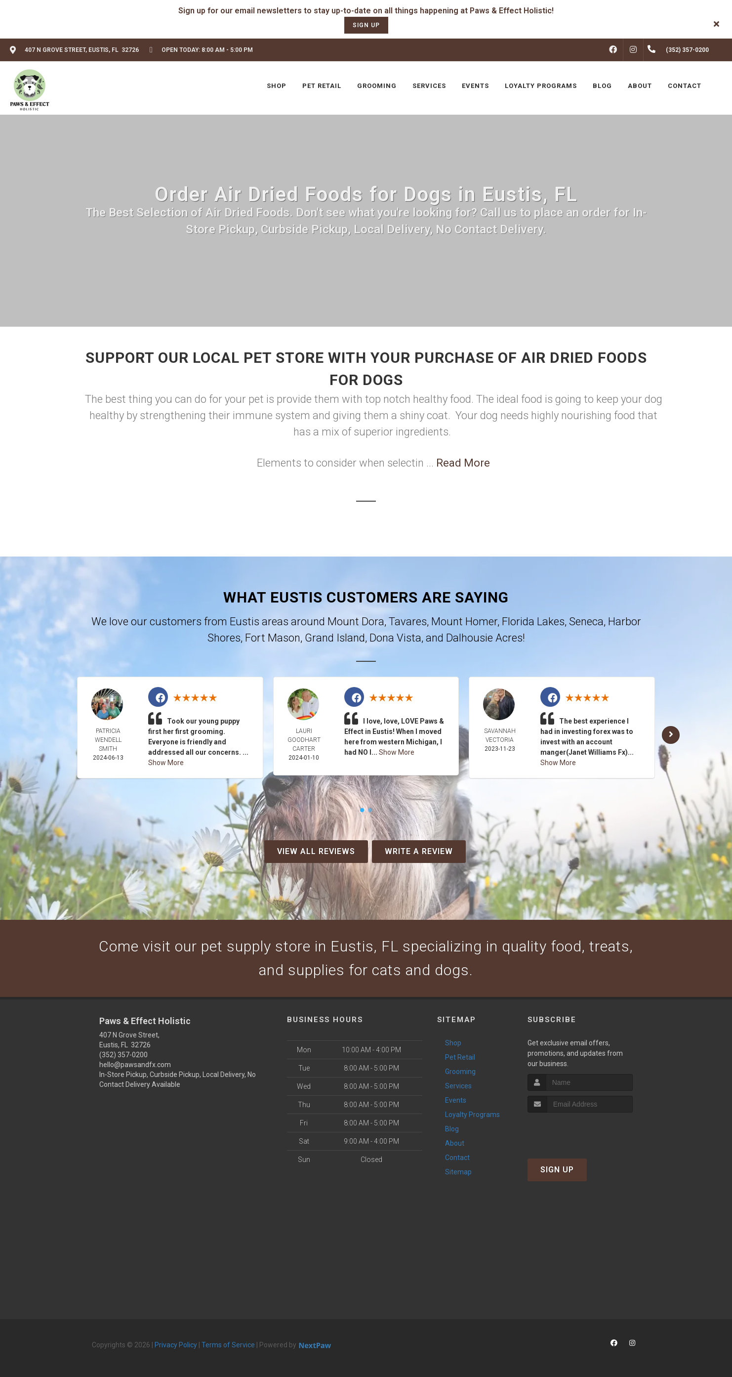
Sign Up (557, 1169)
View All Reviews (316, 851)
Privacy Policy (176, 1345)
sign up (366, 25)
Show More (166, 763)
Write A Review (419, 851)
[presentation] (580, 1131)
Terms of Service (228, 1345)
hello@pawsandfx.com (135, 1065)
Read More (463, 463)
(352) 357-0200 (123, 1055)
